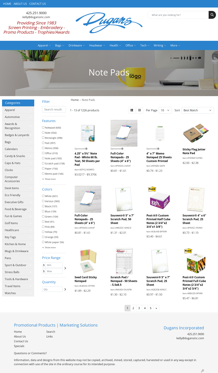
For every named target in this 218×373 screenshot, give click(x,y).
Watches (10, 293)
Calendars (11, 149)
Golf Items (11, 223)
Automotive (12, 117)
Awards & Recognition (12, 126)
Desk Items (12, 188)
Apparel (44, 45)
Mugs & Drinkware (16, 251)
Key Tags (10, 237)
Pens (8, 258)
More (175, 45)
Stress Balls (12, 272)
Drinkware (77, 45)
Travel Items (12, 286)
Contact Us (21, 341)
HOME (7, 4)
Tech (144, 45)
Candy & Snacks (15, 156)
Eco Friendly (12, 195)
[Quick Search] (178, 15)
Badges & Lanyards (17, 135)
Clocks (9, 170)
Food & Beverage (16, 209)
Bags (59, 45)
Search (50, 332)
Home (18, 332)
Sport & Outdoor (15, 265)
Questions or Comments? (30, 353)
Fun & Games (13, 216)
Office (131, 45)
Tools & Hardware (16, 279)
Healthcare (12, 230)
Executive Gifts (14, 202)
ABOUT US (20, 4)
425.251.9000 (36, 13)
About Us (20, 336)
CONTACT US (37, 4)
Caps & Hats (12, 163)
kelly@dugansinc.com (36, 17)
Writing (160, 45)
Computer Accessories (12, 179)
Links (49, 336)
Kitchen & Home (15, 244)
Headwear (97, 45)
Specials (19, 346)
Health (115, 45)
